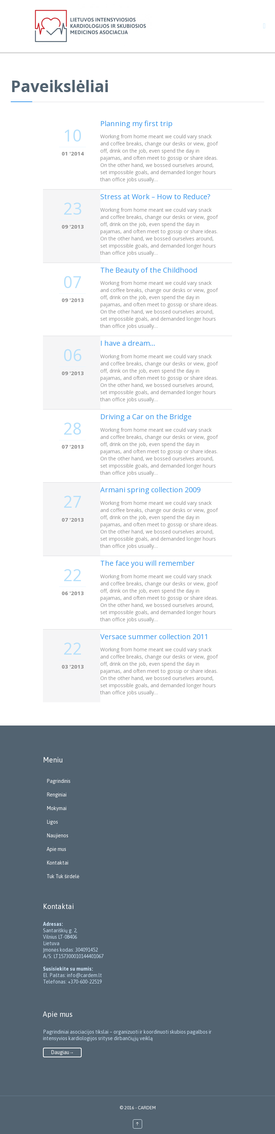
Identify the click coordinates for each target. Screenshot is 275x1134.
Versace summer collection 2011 (154, 636)
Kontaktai (57, 863)
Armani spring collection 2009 (150, 489)
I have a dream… (127, 343)
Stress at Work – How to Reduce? (155, 196)
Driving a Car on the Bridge (146, 416)
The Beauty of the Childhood (148, 270)
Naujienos (57, 835)
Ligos (52, 822)
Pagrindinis (59, 781)
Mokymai (57, 808)
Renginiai (57, 795)
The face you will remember (147, 563)
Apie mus (56, 849)
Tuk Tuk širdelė (63, 876)
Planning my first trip (136, 123)
